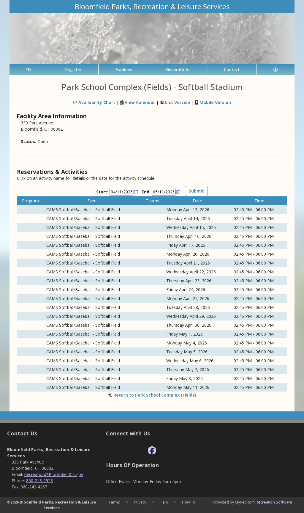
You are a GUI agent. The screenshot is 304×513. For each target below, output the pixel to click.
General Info (178, 69)
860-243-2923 (39, 480)
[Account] (275, 69)
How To (188, 502)
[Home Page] (29, 69)
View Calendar (140, 102)
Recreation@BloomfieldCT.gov (53, 474)
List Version (177, 102)
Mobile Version (215, 102)
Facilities (123, 69)
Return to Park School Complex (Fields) (154, 395)
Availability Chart (94, 102)
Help (164, 502)
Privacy (140, 502)
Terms (114, 502)
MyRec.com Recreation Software (263, 502)
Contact (232, 69)
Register (73, 69)
